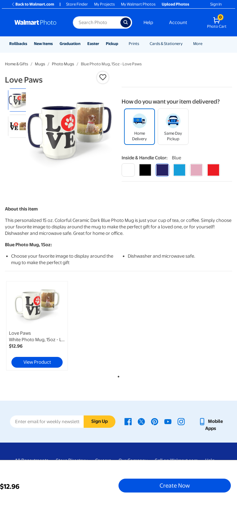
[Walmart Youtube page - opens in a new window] (168, 421)
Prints (134, 43)
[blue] (162, 170)
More (197, 43)
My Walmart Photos (138, 4)
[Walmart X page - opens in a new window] (141, 421)
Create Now (175, 485)
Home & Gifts (16, 64)
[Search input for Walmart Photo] (96, 22)
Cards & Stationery (166, 43)
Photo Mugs (63, 64)
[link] (37, 325)
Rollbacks (18, 43)
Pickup (112, 43)
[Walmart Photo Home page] (37, 22)
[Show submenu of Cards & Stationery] (185, 43)
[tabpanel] (43, 325)
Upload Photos (175, 4)
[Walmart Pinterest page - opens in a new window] (154, 421)
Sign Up (99, 421)
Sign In (216, 4)
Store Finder (77, 4)
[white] (128, 170)
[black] (145, 170)
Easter (93, 43)
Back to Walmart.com (32, 4)
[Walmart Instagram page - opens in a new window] (181, 421)
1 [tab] (117, 375)
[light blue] (179, 170)
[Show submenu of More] (205, 43)
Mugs (40, 64)
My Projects (104, 4)
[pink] (196, 170)
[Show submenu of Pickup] (121, 43)
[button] (103, 77)
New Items (43, 43)
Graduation (70, 43)
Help (148, 22)
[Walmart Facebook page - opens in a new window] (128, 421)
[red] (213, 170)
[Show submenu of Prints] (142, 43)
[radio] (19, 100)
